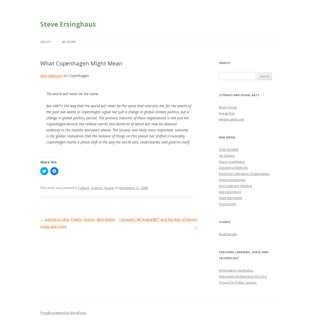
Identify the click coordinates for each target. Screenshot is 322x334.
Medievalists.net (231, 119)
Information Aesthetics (236, 270)
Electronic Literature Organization (244, 173)
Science (97, 187)
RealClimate (228, 234)
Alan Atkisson (51, 75)
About (45, 42)
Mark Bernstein (230, 198)
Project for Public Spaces (238, 282)
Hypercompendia (232, 179)
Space (109, 187)
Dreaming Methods (233, 167)
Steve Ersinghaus (68, 24)
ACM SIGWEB (228, 149)
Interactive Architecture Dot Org (242, 276)
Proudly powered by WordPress (63, 313)
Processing (227, 204)
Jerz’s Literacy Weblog (235, 185)
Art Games (227, 155)
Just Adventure (230, 192)
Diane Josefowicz (232, 161)
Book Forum (228, 107)
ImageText (227, 113)
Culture (83, 187)
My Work (69, 42)
